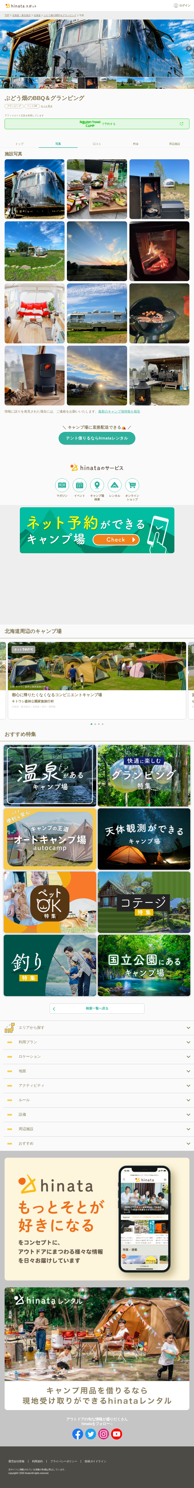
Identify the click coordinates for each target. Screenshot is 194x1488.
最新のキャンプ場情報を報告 (119, 411)
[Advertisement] (57, 589)
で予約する (97, 124)
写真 (58, 143)
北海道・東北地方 (21, 15)
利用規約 (37, 1461)
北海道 (37, 15)
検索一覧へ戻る (80, 1008)
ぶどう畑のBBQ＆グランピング (60, 15)
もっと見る (46, 106)
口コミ (97, 143)
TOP (7, 15)
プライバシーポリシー (63, 1461)
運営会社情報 (16, 1461)
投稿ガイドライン (95, 1461)
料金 (136, 143)
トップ (19, 143)
